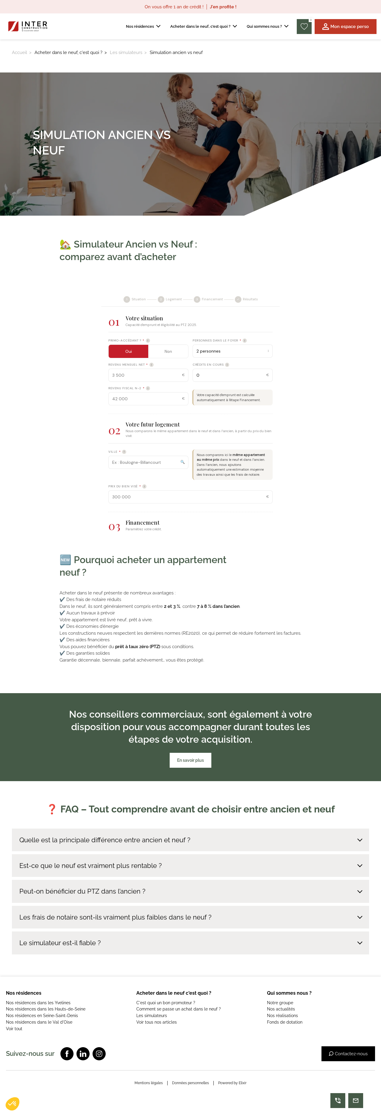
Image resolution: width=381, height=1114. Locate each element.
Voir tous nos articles (156, 1022)
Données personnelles (190, 1083)
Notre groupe (280, 1002)
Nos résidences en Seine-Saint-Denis (42, 1015)
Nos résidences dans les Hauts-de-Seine (45, 1009)
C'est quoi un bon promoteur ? (165, 1002)
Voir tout (14, 1028)
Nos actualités (281, 1009)
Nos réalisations (282, 1015)
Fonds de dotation (284, 1022)
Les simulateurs (126, 52)
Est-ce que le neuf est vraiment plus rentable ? (90, 865)
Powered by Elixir (232, 1083)
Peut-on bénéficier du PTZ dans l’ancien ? (82, 891)
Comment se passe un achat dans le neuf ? (178, 1009)
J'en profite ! (223, 7)
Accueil (19, 52)
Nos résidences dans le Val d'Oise (39, 1022)
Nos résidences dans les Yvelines (38, 1002)
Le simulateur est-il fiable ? (60, 943)
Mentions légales (149, 1083)
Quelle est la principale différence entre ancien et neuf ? (104, 840)
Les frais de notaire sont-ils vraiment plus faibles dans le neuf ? (115, 917)
